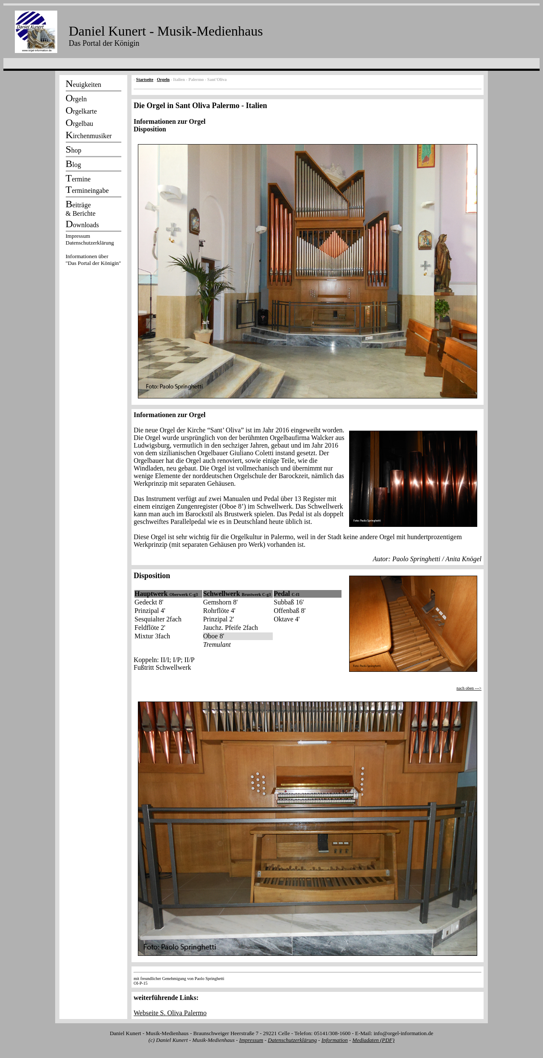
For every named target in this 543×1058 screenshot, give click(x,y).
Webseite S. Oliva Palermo (170, 1012)
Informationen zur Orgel (169, 121)
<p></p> (93, 251)
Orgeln (163, 79)
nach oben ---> (468, 688)
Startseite (145, 79)
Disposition (307, 264)
